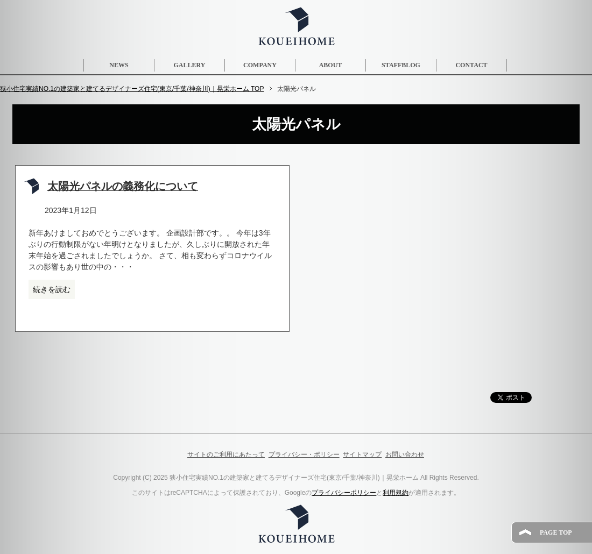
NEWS (118, 65)
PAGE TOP (556, 532)
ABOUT (330, 65)
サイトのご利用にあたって (226, 454)
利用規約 (395, 492)
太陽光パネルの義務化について (122, 186)
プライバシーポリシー (344, 492)
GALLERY (190, 65)
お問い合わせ (404, 454)
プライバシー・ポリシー (304, 454)
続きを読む (52, 289)
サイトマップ (362, 454)
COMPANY (260, 65)
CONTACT (471, 65)
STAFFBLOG (401, 65)
